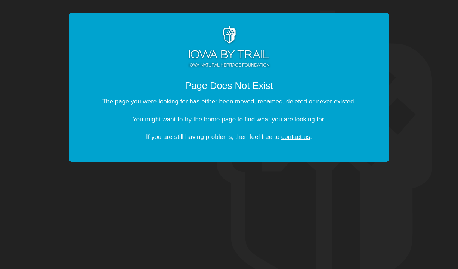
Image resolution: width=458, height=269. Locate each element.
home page (220, 119)
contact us (295, 136)
